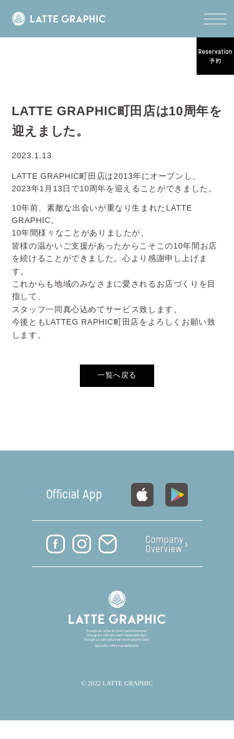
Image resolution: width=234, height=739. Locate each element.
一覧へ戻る (117, 375)
